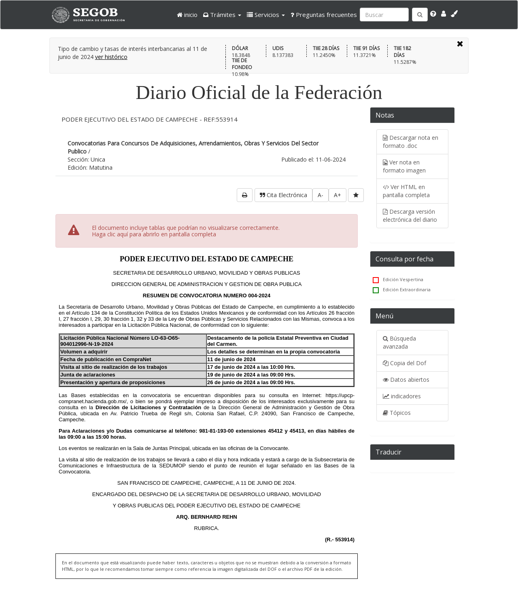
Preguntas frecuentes (324, 15)
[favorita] (356, 195)
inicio (187, 15)
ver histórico (111, 57)
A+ (337, 195)
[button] (222, 14)
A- (320, 195)
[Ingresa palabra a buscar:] (384, 14)
